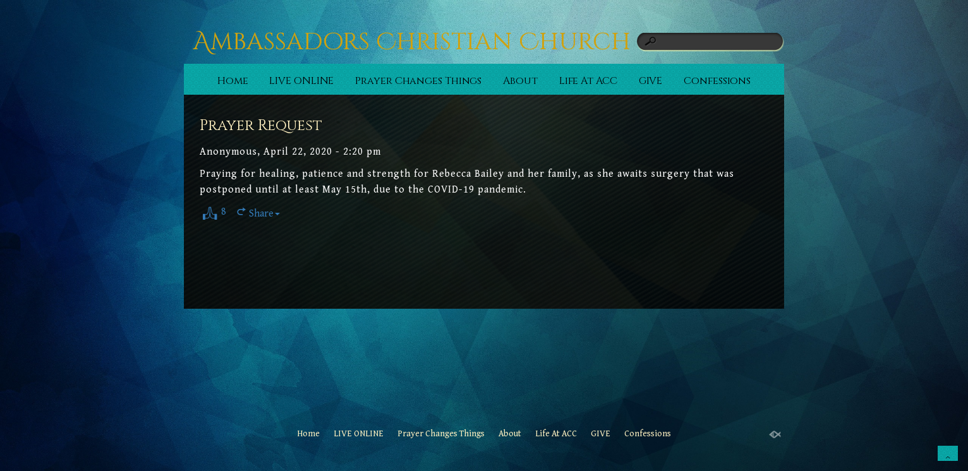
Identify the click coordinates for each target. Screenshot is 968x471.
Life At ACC (588, 81)
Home (232, 81)
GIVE (651, 81)
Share (264, 214)
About (520, 81)
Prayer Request (261, 126)
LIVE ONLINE (301, 81)
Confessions (717, 81)
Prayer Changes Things (418, 81)
